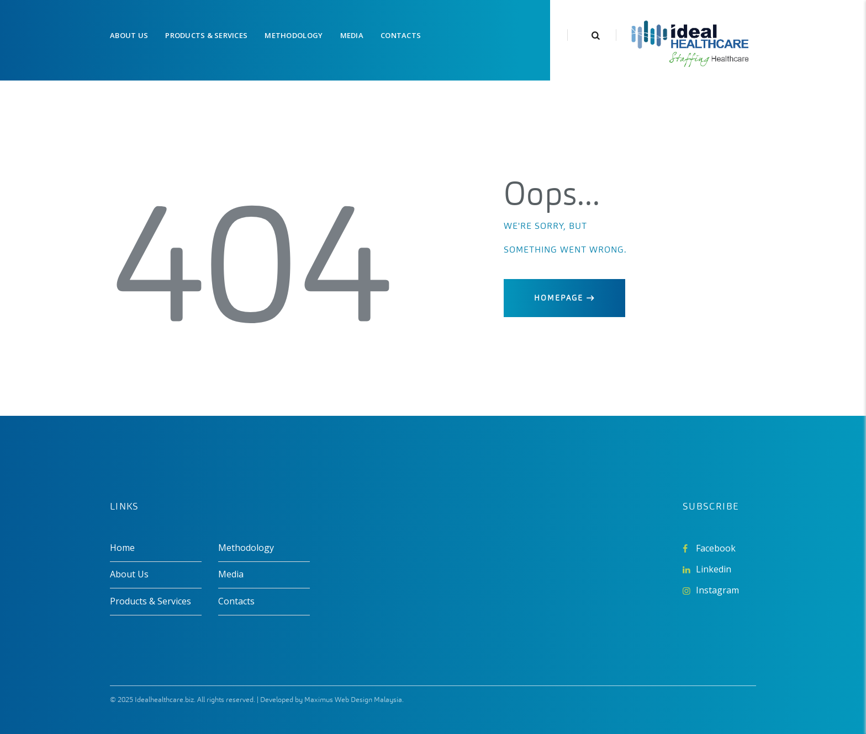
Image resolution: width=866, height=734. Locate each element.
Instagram (717, 590)
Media (231, 574)
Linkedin (713, 569)
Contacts (236, 601)
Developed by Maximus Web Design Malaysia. (332, 699)
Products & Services (150, 601)
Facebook (716, 548)
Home (122, 548)
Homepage (558, 298)
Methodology (246, 548)
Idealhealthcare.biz (164, 699)
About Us (129, 574)
